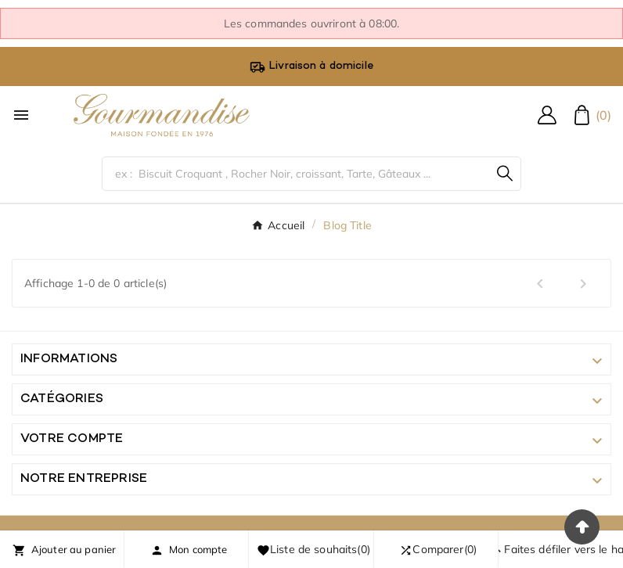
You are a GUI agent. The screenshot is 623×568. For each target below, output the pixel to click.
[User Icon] (547, 115)
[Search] (505, 173)
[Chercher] (296, 173)
